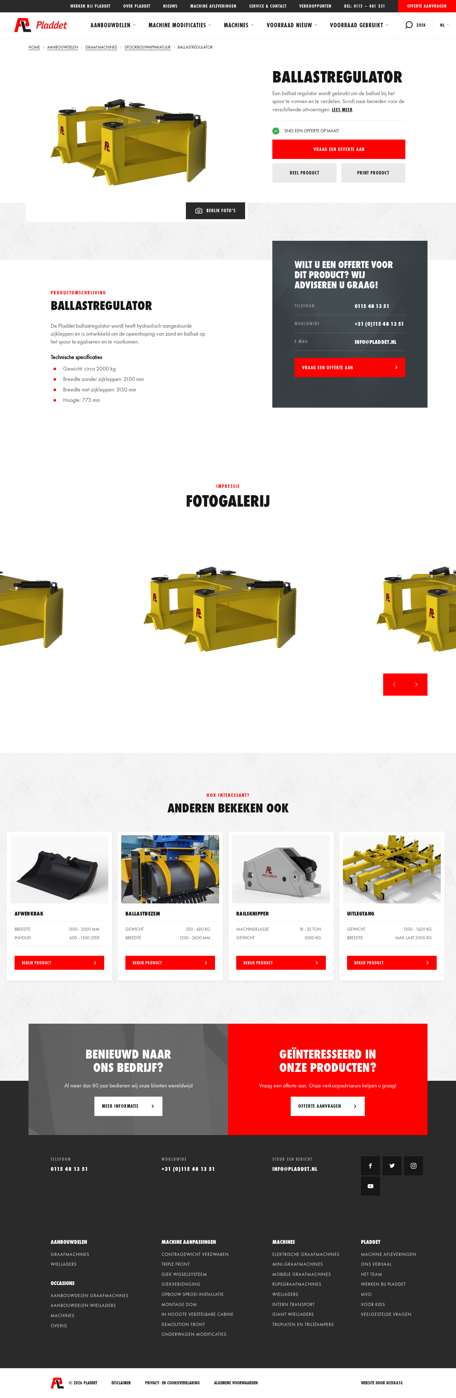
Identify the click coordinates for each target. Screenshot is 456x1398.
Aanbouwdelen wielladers (83, 1305)
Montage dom (179, 1304)
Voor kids (373, 1304)
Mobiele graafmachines (301, 1274)
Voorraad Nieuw (289, 25)
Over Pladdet (136, 6)
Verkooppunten (315, 6)
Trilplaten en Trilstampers (303, 1324)
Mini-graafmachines (297, 1264)
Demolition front (183, 1324)
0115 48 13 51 (372, 306)
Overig (59, 1326)
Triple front (176, 1264)
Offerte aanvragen (427, 6)
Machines (236, 25)
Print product (373, 172)
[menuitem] (444, 25)
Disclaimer (121, 1383)
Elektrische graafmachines (305, 1254)
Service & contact (268, 6)
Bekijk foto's (215, 210)
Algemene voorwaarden (236, 1383)
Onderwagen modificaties (194, 1334)
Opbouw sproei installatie (193, 1294)
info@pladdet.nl (376, 341)
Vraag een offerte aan (339, 149)
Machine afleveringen (213, 6)
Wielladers (64, 1264)
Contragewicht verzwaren (195, 1254)
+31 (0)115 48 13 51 (379, 323)
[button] (394, 684)
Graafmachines (70, 1254)
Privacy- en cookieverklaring (172, 1383)
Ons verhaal (376, 1264)
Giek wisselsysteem (184, 1274)
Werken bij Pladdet (90, 6)
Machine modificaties (177, 25)
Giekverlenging (181, 1284)
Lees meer (342, 109)
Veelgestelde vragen (386, 1314)
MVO (366, 1294)
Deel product (304, 173)
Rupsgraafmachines (296, 1284)
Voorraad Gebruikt (356, 25)
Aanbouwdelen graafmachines (90, 1295)
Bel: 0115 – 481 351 (364, 6)
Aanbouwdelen (110, 25)
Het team (371, 1274)
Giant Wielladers (293, 1314)
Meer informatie (120, 1106)
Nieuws (170, 6)
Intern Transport (293, 1304)
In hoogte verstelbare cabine (198, 1314)
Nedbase (394, 1383)
